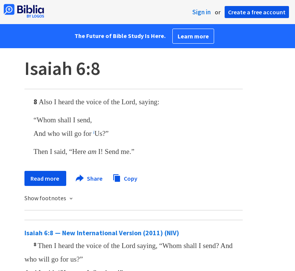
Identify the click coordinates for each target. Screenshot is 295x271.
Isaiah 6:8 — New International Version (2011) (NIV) (101, 232)
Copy (125, 177)
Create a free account (257, 12)
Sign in (201, 12)
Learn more (193, 36)
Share (89, 178)
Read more (45, 178)
